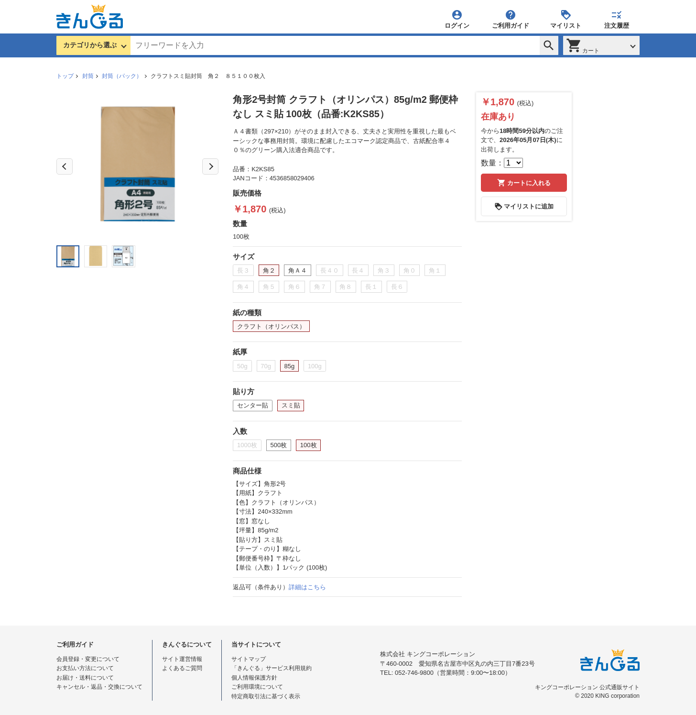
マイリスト (565, 19)
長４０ (329, 270)
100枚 (308, 445)
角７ (320, 286)
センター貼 (252, 405)
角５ (269, 286)
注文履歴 (616, 19)
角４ (243, 286)
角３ (384, 270)
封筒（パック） (122, 76)
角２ (269, 270)
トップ (65, 76)
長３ (243, 270)
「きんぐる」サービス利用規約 (271, 668)
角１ (435, 270)
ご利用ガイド (510, 19)
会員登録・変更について (88, 659)
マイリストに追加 (524, 206)
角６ (294, 286)
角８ (345, 286)
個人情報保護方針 (254, 677)
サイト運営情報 (182, 659)
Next (210, 166)
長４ (358, 270)
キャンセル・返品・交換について (99, 686)
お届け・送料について (85, 677)
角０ (409, 270)
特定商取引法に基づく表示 (265, 696)
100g (315, 366)
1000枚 (247, 445)
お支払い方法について (85, 668)
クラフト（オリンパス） (271, 326)
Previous (64, 166)
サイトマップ (248, 659)
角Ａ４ (297, 270)
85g (289, 366)
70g (266, 366)
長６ (397, 286)
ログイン (457, 19)
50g (242, 366)
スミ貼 (291, 405)
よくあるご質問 (182, 668)
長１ (371, 286)
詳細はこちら (307, 587)
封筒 (88, 76)
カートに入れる (524, 182)
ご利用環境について (257, 686)
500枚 (279, 445)
